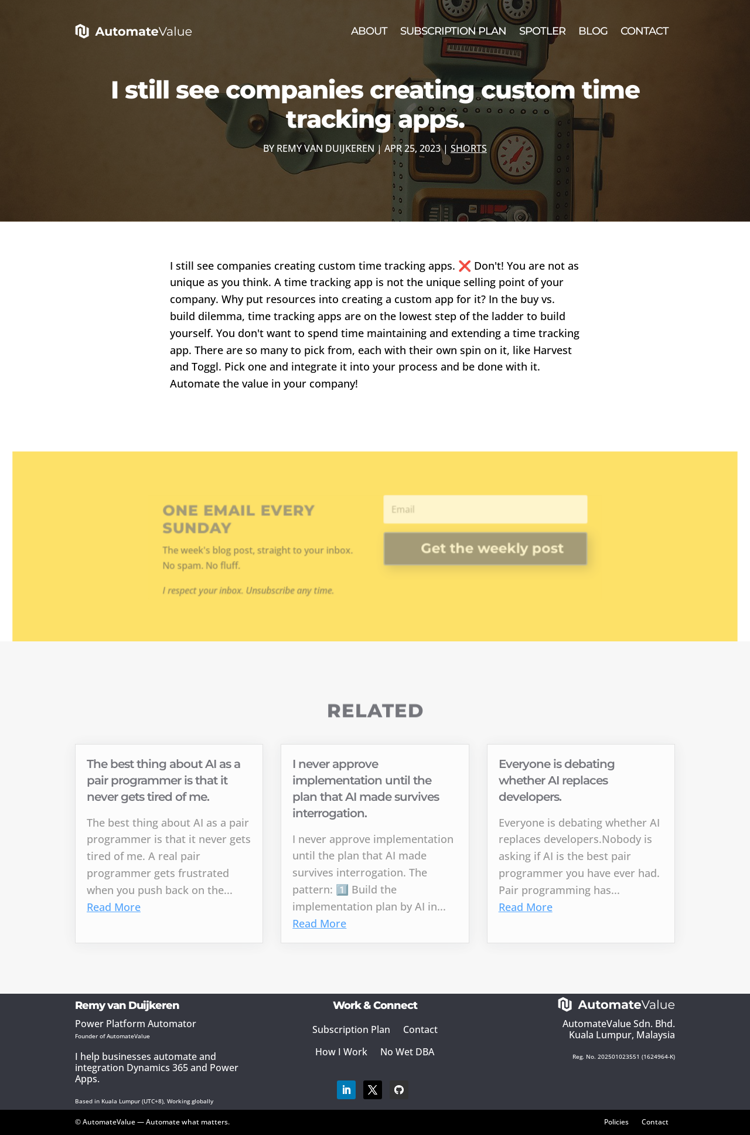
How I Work (341, 1051)
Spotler (542, 31)
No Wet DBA (407, 1051)
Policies (616, 1121)
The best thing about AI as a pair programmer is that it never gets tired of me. (163, 780)
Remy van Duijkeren (325, 148)
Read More (114, 907)
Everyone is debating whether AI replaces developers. (557, 780)
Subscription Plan (453, 31)
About (369, 31)
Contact (645, 31)
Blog (593, 31)
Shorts (469, 148)
